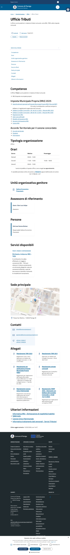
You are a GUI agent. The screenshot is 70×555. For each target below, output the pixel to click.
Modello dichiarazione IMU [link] (20, 119)
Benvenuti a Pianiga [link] (54, 461)
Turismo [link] (38, 468)
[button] (35, 552)
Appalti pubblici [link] (27, 456)
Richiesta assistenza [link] (28, 509)
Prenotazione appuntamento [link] (27, 500)
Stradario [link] (15, 133)
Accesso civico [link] (39, 504)
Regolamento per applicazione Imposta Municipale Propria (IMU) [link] (23, 370)
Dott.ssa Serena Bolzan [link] (20, 226)
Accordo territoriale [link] (18, 131)
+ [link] (12, 290)
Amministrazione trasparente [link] (40, 498)
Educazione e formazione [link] (26, 472)
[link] (68, 10)
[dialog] (35, 545)
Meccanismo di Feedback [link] (40, 515)
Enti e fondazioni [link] (15, 454)
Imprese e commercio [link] (39, 452)
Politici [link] (12, 456)
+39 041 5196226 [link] (21, 342)
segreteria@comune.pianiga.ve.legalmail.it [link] (27, 335)
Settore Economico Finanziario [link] (22, 190)
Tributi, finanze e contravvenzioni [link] (21, 251)
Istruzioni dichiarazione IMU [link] (21, 121)
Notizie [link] (50, 446)
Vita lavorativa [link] (39, 471)
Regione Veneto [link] (14, 2)
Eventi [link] (50, 466)
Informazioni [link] (16, 135)
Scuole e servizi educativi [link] (53, 470)
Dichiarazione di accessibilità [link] (40, 525)
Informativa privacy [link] (41, 519)
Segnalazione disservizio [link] (26, 505)
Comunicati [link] (51, 449)
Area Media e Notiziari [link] (52, 487)
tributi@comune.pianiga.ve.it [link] (23, 329)
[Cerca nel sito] (57, 7)
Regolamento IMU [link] (18, 115)
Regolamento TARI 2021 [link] (50, 354)
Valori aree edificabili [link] (18, 117)
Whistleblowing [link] (40, 502)
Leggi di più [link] (53, 542)
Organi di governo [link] (15, 446)
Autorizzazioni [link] (27, 459)
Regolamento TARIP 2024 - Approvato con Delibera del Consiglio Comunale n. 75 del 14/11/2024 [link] (49, 393)
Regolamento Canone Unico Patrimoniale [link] (23, 390)
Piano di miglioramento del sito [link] (40, 535)
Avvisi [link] (50, 451)
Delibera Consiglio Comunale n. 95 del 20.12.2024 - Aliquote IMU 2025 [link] (33, 110)
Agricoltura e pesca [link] (28, 446)
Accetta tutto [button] (35, 549)
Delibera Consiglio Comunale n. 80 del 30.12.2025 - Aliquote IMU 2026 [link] (33, 113)
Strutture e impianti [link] (54, 481)
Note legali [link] (38, 521)
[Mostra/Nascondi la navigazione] (2, 7)
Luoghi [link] (50, 464)
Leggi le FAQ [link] (26, 497)
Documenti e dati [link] (15, 463)
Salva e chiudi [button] (23, 549)
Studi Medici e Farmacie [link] (52, 477)
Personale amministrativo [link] (14, 460)
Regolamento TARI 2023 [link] (24, 354)
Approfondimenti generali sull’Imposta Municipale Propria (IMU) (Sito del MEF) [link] (35, 104)
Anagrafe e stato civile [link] (27, 452)
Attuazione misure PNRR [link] (41, 530)
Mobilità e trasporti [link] (41, 456)
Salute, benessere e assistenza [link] (41, 460)
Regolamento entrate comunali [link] (49, 368)
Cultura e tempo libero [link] (27, 467)
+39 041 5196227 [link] (21, 340)
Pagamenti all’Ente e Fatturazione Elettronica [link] (41, 509)
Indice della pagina (35, 48)
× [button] (68, 537)
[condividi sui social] (14, 33)
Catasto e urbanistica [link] (26, 462)
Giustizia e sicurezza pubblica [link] (41, 448)
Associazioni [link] (52, 483)
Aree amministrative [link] (16, 449)
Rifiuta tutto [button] (47, 549)
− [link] (12, 292)
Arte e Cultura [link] (52, 474)
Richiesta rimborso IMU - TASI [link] (22, 255)
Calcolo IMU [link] (16, 123)
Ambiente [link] (25, 449)
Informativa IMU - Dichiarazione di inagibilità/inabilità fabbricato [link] (33, 415)
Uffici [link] (12, 451)
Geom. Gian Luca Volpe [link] (20, 205)
